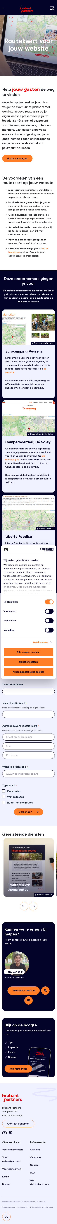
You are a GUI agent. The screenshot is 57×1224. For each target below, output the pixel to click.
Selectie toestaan (28, 662)
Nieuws (6, 1184)
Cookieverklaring (23, 1207)
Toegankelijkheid (8, 1207)
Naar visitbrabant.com (39, 1182)
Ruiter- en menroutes (20, 802)
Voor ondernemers (12, 1149)
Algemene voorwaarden (11, 1201)
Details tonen (40, 642)
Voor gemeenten (11, 1168)
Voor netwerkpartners (11, 1159)
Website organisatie (15, 766)
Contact (34, 1164)
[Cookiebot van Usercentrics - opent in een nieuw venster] (41, 549)
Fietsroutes (14, 791)
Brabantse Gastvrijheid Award (42, 1207)
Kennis (5, 1176)
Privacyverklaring (28, 1201)
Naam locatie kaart (14, 703)
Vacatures (35, 1157)
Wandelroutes (15, 797)
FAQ (32, 1172)
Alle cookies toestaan (28, 652)
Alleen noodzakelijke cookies (28, 672)
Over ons (35, 1149)
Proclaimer (41, 1201)
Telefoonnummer (12, 684)
